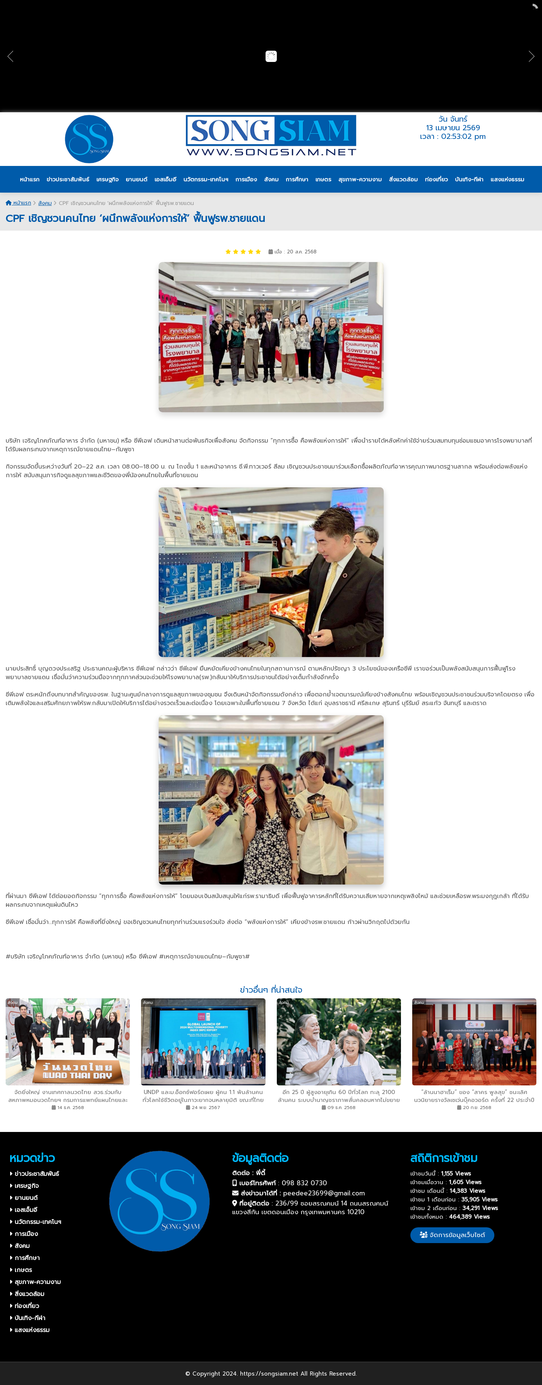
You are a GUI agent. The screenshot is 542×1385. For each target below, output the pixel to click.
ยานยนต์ (23, 1198)
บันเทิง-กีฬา (27, 1318)
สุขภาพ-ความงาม (35, 1282)
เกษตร (20, 1270)
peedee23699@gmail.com (324, 1193)
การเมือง (23, 1234)
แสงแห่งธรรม (29, 1330)
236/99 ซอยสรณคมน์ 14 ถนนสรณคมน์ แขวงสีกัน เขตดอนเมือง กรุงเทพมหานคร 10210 (310, 1207)
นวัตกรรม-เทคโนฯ (35, 1222)
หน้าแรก (18, 203)
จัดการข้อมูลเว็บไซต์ (452, 1235)
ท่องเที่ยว (24, 1306)
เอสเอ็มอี (23, 1210)
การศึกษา (24, 1258)
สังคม (45, 203)
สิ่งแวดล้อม (26, 1294)
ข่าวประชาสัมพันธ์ (34, 1174)
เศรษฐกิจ (24, 1186)
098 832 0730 (304, 1183)
